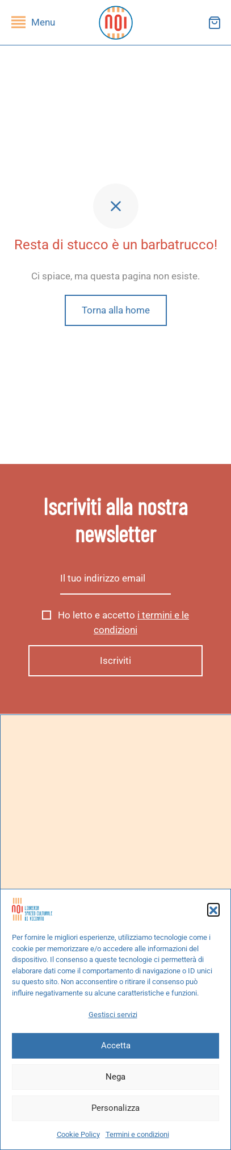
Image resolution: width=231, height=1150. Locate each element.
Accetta (116, 1045)
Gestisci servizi (113, 1014)
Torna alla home (116, 310)
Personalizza (115, 1108)
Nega (115, 1077)
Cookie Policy (78, 1134)
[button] (213, 909)
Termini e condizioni (137, 1134)
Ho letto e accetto (115, 623)
